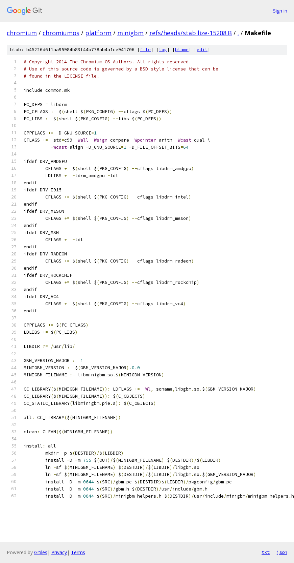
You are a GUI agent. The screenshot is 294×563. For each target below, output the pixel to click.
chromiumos (61, 33)
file (145, 50)
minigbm (130, 33)
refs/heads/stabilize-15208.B (190, 33)
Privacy (59, 552)
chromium (22, 33)
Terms (78, 552)
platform (98, 33)
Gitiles (40, 552)
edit (202, 50)
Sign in (280, 10)
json (281, 552)
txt (266, 552)
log (163, 50)
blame (182, 50)
